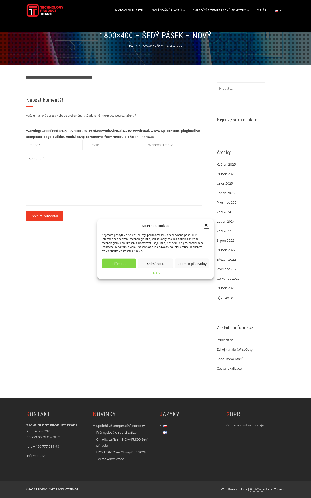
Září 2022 (224, 231)
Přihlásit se (225, 340)
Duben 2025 (226, 174)
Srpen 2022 (225, 240)
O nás (261, 10)
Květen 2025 (226, 164)
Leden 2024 (226, 221)
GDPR (156, 273)
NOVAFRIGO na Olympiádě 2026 (121, 452)
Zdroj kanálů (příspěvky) (235, 349)
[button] (206, 225)
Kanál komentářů (230, 359)
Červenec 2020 (228, 278)
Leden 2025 (226, 193)
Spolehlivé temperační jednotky (120, 425)
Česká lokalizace (229, 368)
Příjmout (119, 263)
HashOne (256, 489)
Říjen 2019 (225, 297)
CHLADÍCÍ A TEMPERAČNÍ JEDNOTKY (221, 10)
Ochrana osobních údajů (245, 425)
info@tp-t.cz (35, 455)
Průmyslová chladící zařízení (118, 432)
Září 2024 (224, 212)
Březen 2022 (226, 259)
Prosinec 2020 (227, 269)
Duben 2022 (226, 250)
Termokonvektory (110, 459)
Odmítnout (155, 263)
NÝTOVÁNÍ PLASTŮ (129, 10)
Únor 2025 (225, 183)
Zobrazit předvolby (192, 263)
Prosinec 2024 (227, 202)
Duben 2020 (226, 288)
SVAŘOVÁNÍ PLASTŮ (168, 10)
